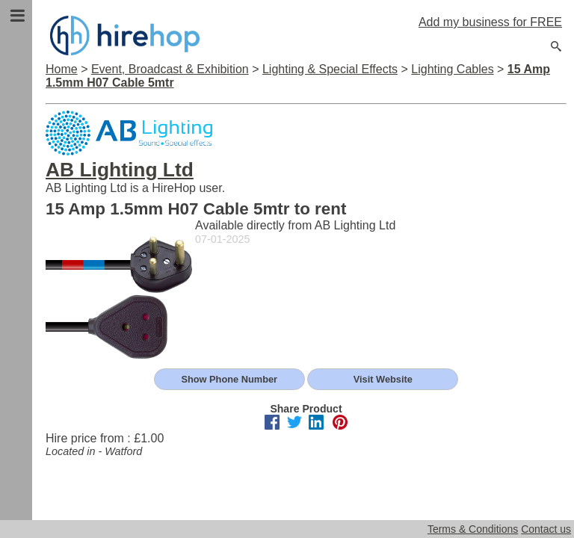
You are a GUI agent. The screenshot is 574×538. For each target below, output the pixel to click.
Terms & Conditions (473, 529)
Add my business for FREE (490, 22)
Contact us (546, 529)
